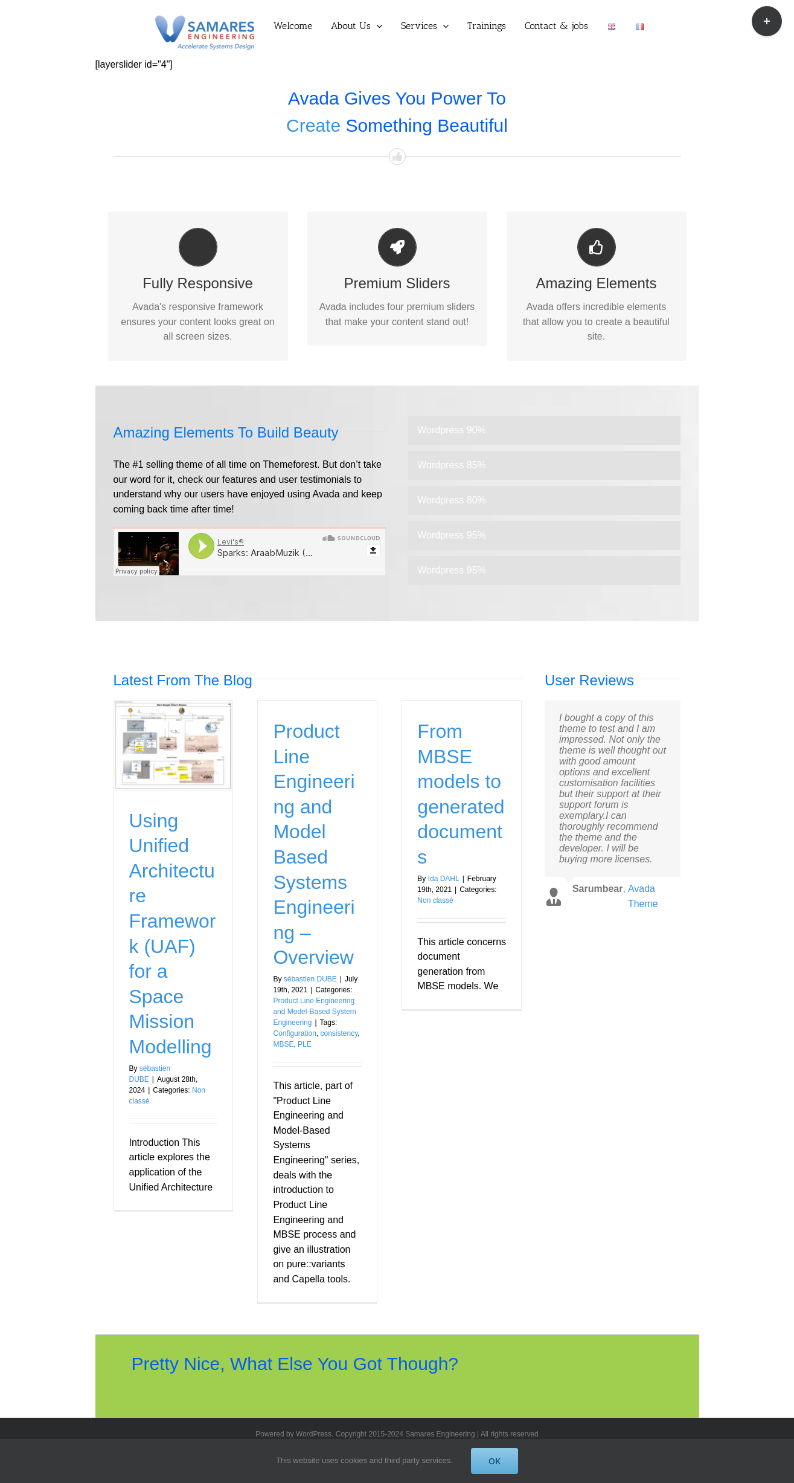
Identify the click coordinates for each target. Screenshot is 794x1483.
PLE (305, 1044)
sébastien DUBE (310, 979)
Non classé (435, 900)
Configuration (294, 1033)
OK (494, 1461)
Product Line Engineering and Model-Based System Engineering (314, 1012)
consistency (338, 1033)
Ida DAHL (443, 878)
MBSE (283, 1044)
